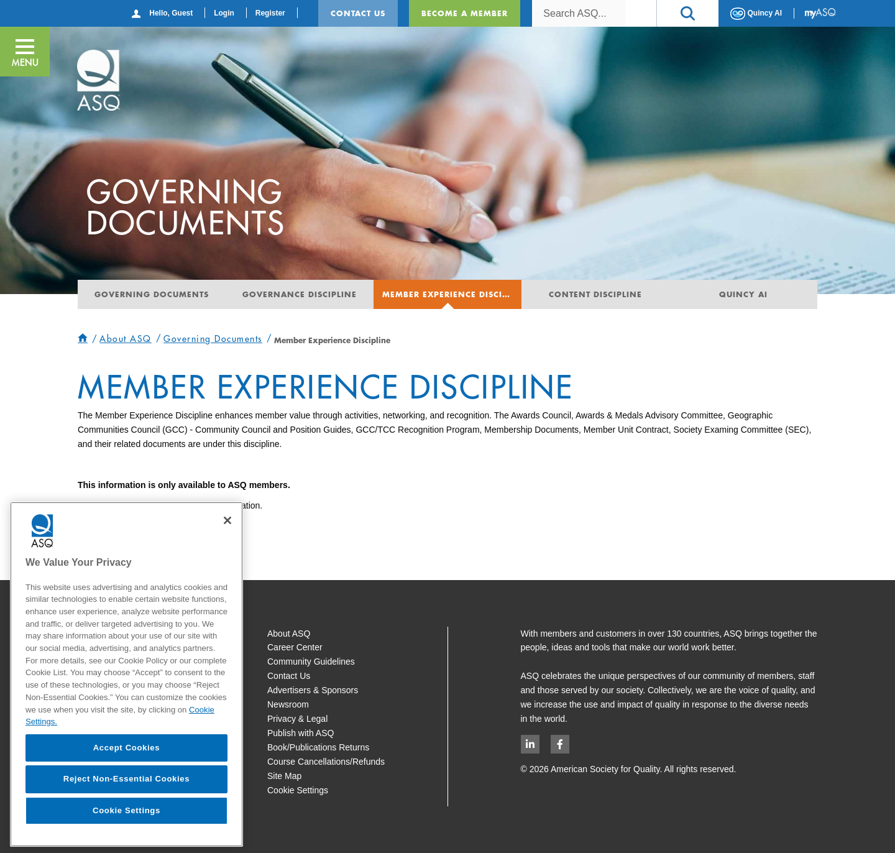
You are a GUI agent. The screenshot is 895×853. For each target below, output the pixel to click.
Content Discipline (595, 294)
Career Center (295, 647)
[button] (687, 13)
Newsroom (288, 704)
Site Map (284, 776)
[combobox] (578, 13)
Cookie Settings (297, 790)
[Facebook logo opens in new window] (560, 744)
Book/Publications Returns (318, 747)
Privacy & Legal (297, 719)
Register (270, 13)
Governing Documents (151, 294)
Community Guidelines (311, 661)
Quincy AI (756, 13)
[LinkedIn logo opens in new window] (530, 744)
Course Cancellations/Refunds (326, 762)
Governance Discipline (299, 294)
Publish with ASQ (300, 733)
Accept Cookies (126, 747)
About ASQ (288, 634)
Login (224, 13)
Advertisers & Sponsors (312, 690)
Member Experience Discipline (451, 294)
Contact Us (358, 13)
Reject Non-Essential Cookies (126, 778)
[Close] (227, 520)
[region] (126, 674)
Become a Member (464, 13)
